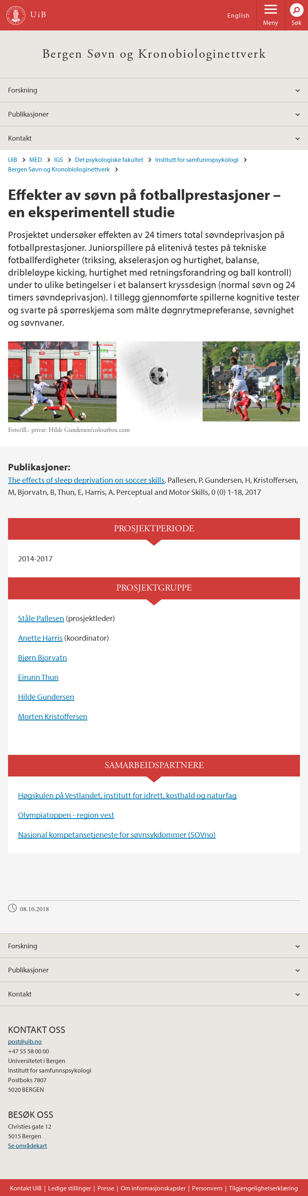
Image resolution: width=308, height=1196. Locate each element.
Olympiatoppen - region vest (66, 815)
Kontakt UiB (26, 1188)
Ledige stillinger (69, 1188)
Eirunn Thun (38, 677)
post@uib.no (25, 1041)
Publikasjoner (28, 114)
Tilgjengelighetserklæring (263, 1188)
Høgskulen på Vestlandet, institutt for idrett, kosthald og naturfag (127, 795)
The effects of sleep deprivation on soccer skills (86, 480)
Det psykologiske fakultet (109, 159)
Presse (105, 1188)
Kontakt (20, 138)
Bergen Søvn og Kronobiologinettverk (154, 54)
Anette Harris (40, 638)
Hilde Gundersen (46, 697)
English (238, 15)
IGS (58, 159)
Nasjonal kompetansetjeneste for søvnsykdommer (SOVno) (117, 834)
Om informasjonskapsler (153, 1188)
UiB (12, 159)
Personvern (207, 1188)
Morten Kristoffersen (52, 716)
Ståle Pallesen (41, 618)
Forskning (22, 90)
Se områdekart (27, 1146)
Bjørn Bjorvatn (42, 657)
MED (35, 159)
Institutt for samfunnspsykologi (197, 159)
